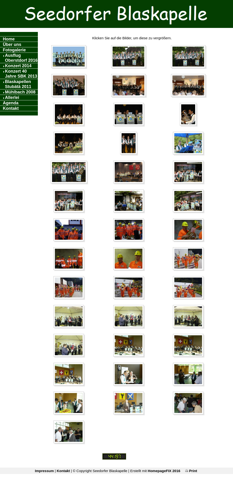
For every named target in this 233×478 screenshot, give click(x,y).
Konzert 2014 (18, 65)
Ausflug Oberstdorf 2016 (21, 58)
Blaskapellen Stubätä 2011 (18, 84)
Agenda (10, 103)
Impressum (44, 471)
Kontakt (11, 108)
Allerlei (12, 97)
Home (9, 39)
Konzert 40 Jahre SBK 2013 (21, 74)
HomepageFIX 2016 (164, 471)
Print (191, 471)
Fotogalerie (14, 50)
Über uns (12, 44)
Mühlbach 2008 (20, 92)
